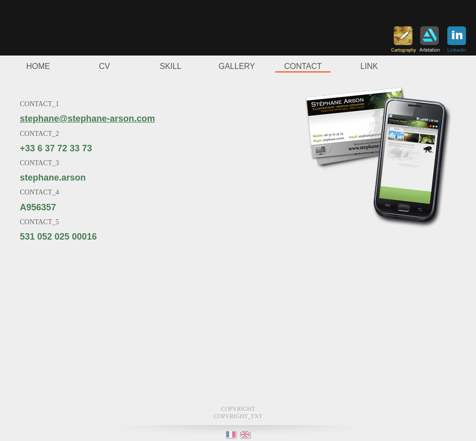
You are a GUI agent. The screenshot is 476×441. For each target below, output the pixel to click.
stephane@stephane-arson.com (87, 119)
